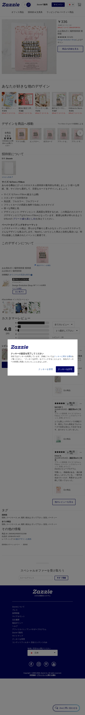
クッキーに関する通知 (63, 356)
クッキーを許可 (65, 369)
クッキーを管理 (45, 369)
